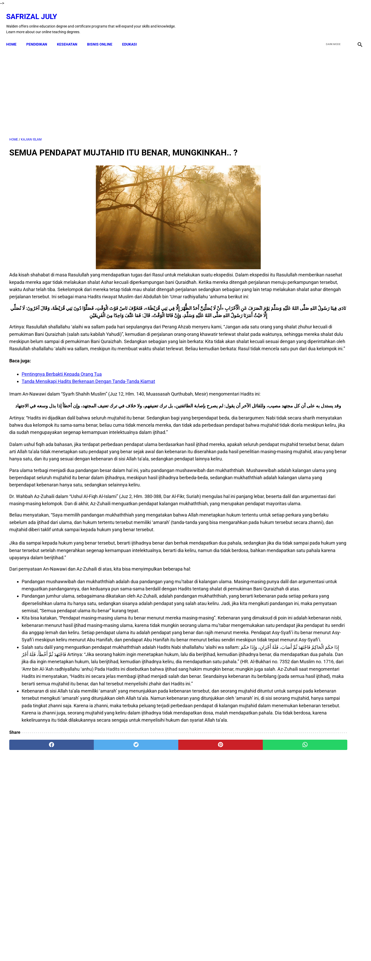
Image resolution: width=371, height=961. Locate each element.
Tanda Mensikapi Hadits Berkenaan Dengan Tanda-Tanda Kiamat (88, 413)
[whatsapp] (217, 901)
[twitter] (332, 18)
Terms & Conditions (174, 948)
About (227, 948)
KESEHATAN (70, 36)
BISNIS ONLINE (102, 36)
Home (14, 36)
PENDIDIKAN (39, 36)
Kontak (126, 948)
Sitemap (243, 948)
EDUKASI (132, 36)
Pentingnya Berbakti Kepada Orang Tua (62, 406)
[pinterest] (157, 901)
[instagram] (356, 18)
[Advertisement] (128, 87)
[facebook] (319, 18)
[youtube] (344, 18)
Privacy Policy (206, 948)
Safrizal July (34, 11)
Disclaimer (145, 948)
